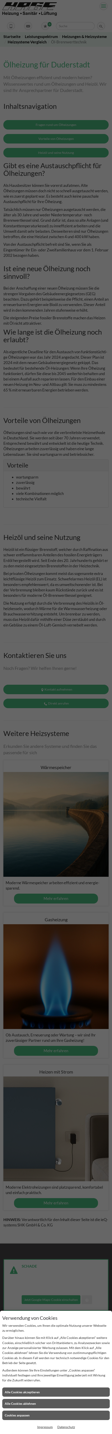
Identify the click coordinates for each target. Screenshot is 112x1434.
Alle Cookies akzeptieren (22, 1392)
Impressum (45, 1427)
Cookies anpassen (17, 1415)
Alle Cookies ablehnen (20, 1403)
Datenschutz (66, 1427)
